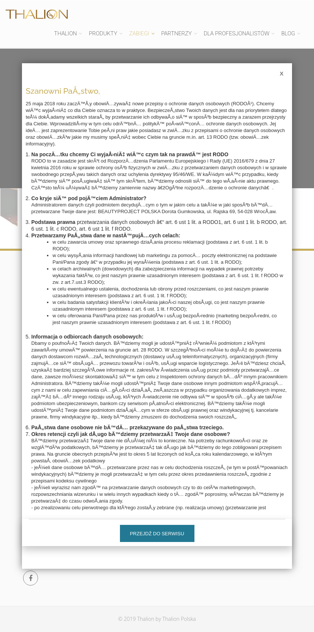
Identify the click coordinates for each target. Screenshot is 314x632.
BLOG (288, 33)
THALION (65, 33)
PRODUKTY (103, 33)
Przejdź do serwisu (157, 533)
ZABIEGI (139, 33)
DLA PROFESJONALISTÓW (236, 33)
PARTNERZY (176, 33)
